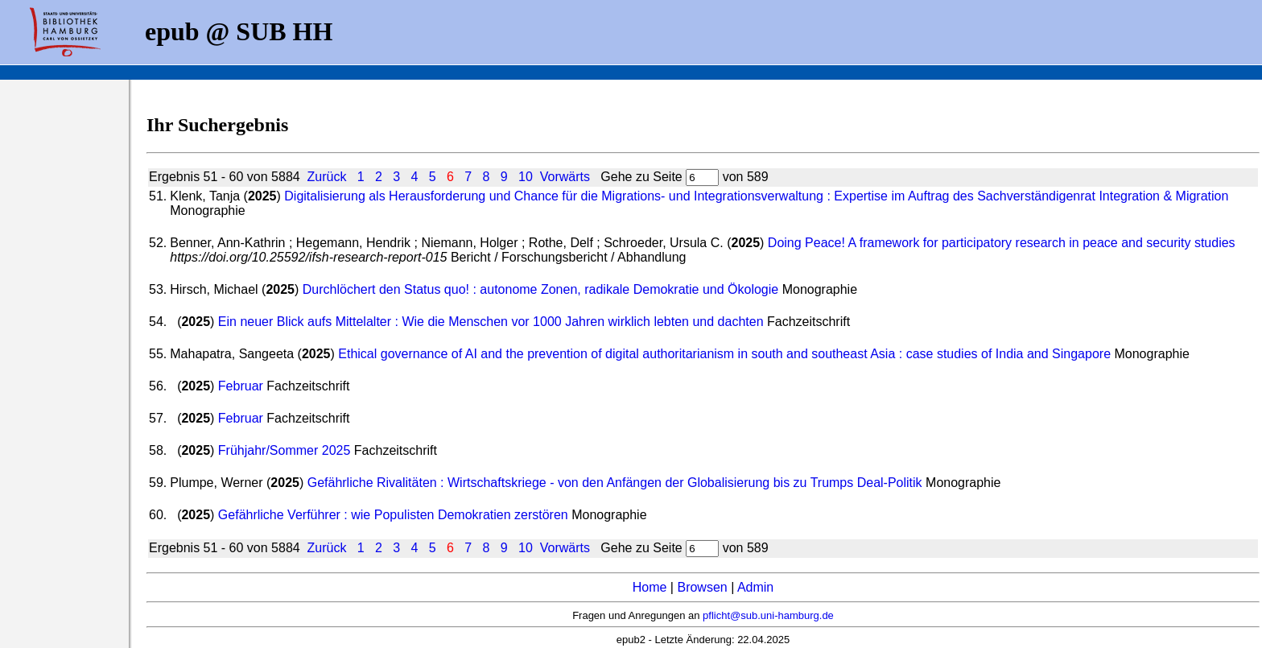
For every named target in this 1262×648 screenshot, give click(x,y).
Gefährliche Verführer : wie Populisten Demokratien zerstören (393, 515)
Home (650, 587)
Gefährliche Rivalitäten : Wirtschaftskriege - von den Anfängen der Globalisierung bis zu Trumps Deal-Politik (614, 482)
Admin (755, 587)
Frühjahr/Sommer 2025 (284, 450)
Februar (240, 386)
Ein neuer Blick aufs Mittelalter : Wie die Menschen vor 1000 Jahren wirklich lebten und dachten (491, 321)
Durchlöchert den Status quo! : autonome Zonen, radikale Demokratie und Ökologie (540, 289)
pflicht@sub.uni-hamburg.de (768, 615)
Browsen (702, 587)
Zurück (327, 177)
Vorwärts (565, 177)
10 (525, 177)
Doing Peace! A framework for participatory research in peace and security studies (1001, 243)
